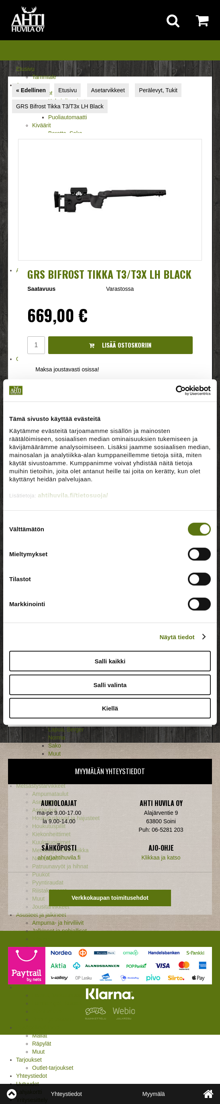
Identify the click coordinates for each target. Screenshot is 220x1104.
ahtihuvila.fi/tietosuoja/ (73, 494)
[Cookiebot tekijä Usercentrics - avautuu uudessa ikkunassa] (176, 390)
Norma (56, 737)
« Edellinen (31, 90)
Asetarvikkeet (108, 90)
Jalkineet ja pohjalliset (59, 931)
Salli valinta (110, 684)
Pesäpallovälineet (38, 1027)
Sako (54, 745)
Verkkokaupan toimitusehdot (109, 898)
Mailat (39, 1035)
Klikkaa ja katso (160, 857)
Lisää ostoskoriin (120, 345)
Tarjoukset (29, 1059)
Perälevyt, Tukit (158, 90)
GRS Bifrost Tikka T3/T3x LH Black (60, 106)
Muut (38, 1051)
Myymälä (154, 1094)
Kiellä (110, 708)
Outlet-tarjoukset (52, 1068)
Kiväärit (41, 125)
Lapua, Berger (66, 729)
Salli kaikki (110, 661)
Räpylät (41, 1043)
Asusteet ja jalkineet (41, 914)
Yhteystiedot (31, 1076)
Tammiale (44, 77)
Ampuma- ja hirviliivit (58, 923)
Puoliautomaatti (67, 117)
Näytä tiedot (177, 636)
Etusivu (25, 69)
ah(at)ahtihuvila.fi (59, 857)
